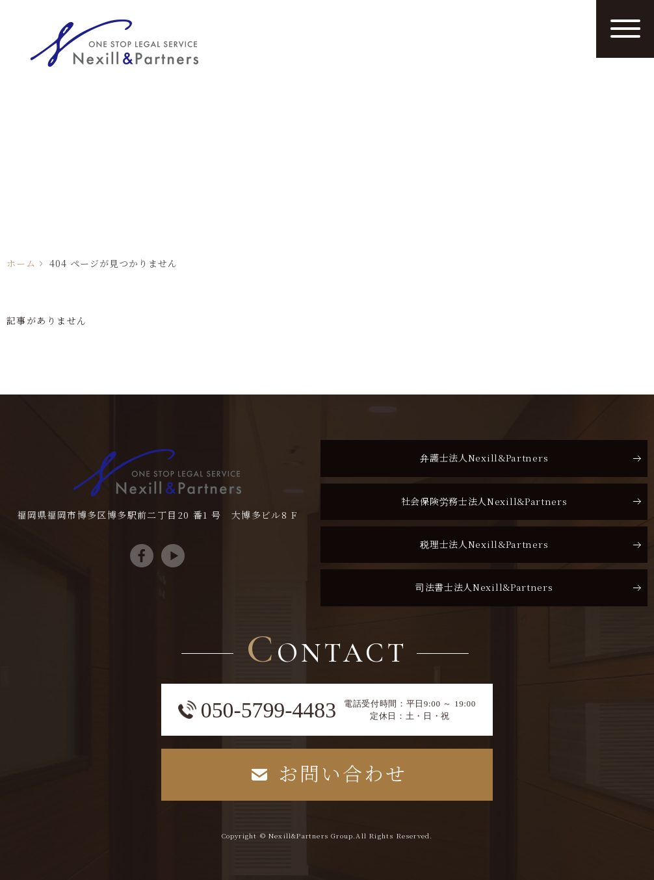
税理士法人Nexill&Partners (484, 543)
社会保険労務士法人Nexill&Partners (484, 501)
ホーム (21, 263)
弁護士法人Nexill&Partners (484, 457)
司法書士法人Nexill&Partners (484, 586)
